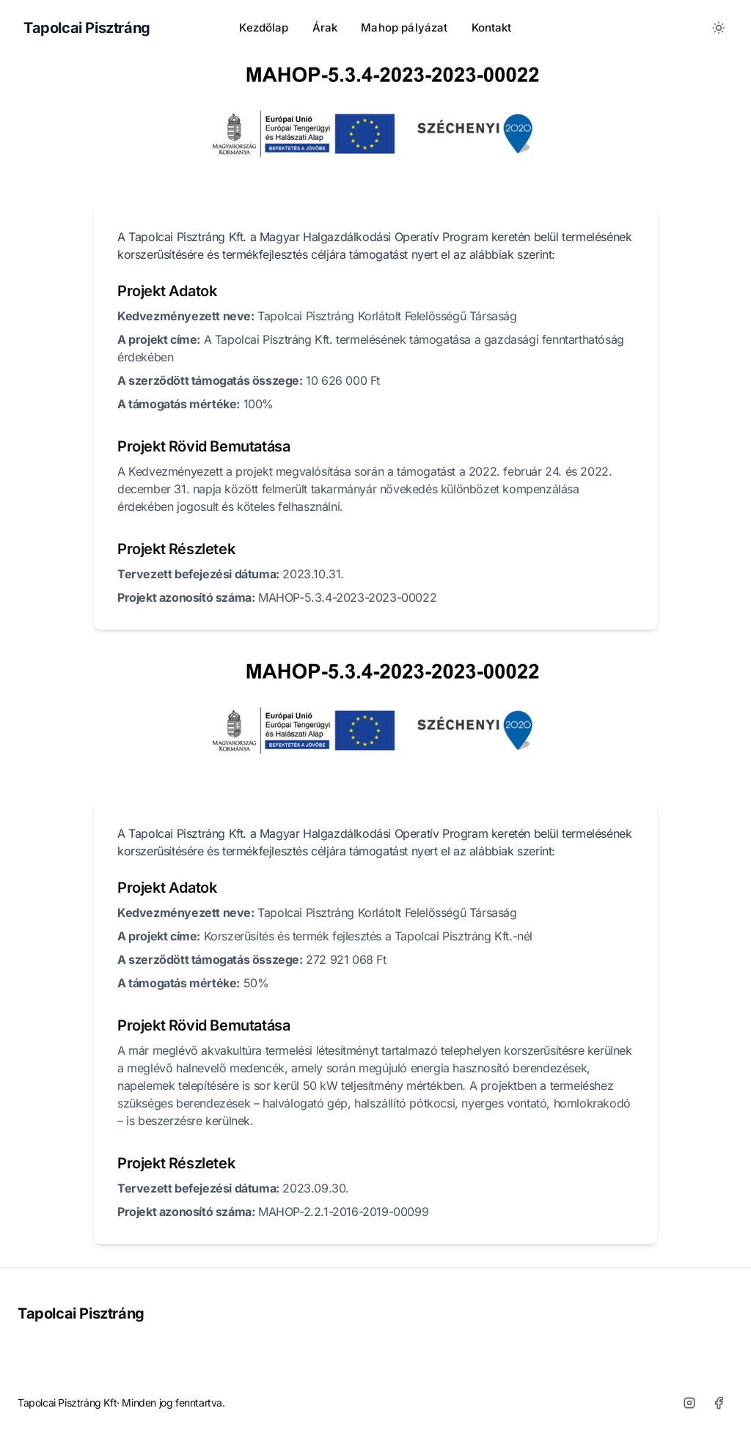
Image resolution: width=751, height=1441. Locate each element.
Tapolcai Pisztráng (81, 1313)
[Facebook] (718, 1403)
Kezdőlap (263, 27)
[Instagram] (689, 1403)
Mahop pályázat (404, 27)
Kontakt (492, 27)
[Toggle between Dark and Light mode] (718, 28)
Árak (325, 27)
